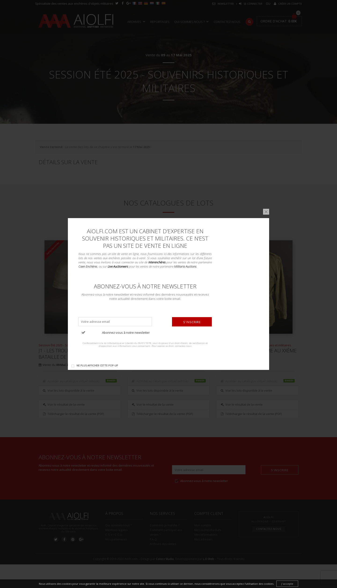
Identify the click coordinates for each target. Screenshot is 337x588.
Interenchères (157, 262)
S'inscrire (192, 322)
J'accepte (287, 583)
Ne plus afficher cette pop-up (97, 365)
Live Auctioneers (118, 266)
